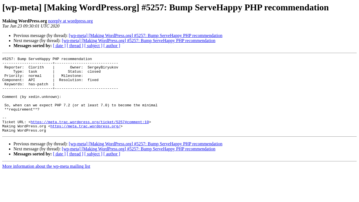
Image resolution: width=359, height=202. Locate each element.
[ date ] (59, 45)
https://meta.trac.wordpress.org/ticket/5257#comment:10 (90, 135)
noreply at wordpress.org (70, 21)
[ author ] (111, 45)
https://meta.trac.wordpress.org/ (85, 140)
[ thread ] (75, 45)
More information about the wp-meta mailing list (46, 181)
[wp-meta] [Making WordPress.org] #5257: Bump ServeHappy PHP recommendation (145, 35)
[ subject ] (93, 45)
